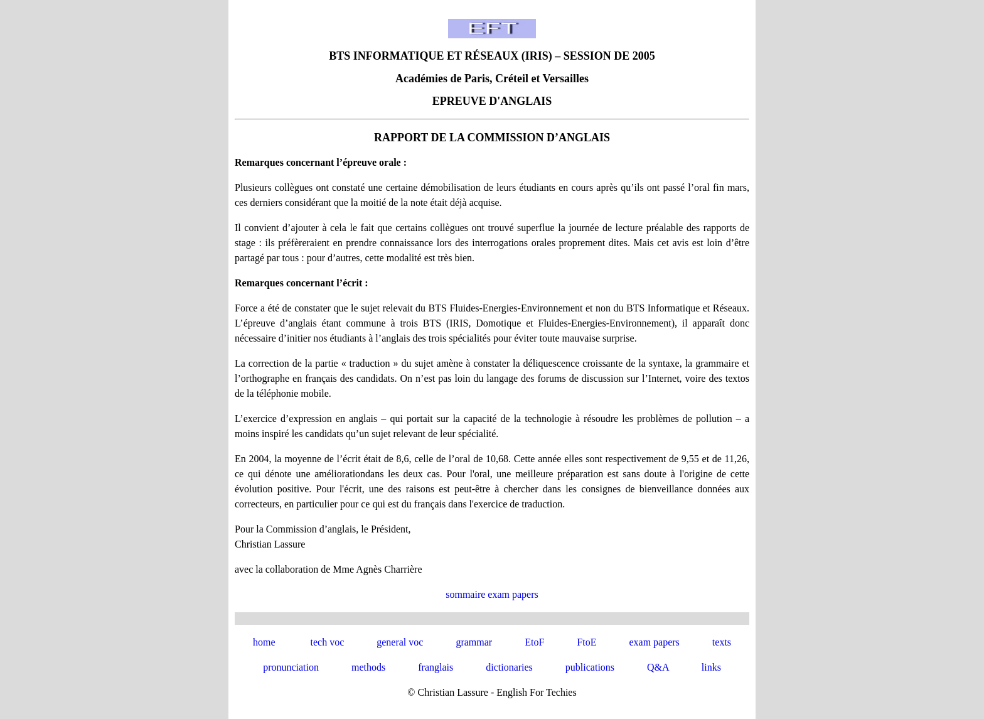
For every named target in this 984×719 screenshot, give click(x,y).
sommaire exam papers (492, 594)
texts (721, 642)
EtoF (534, 642)
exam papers (654, 642)
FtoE (586, 642)
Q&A (658, 667)
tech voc (327, 642)
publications (589, 667)
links (711, 667)
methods (368, 667)
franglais (435, 667)
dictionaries (509, 667)
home (264, 642)
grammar (474, 642)
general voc (400, 642)
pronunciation (291, 667)
